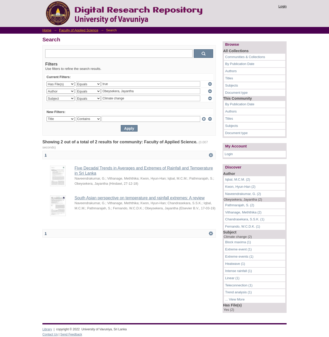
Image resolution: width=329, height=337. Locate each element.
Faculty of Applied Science (78, 30)
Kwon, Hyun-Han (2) (240, 187)
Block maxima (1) (238, 242)
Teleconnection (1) (238, 285)
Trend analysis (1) (238, 292)
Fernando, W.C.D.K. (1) (242, 226)
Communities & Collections (245, 57)
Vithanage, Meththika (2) (243, 212)
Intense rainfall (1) (238, 271)
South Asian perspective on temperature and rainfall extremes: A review (140, 198)
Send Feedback (71, 334)
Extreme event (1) (238, 249)
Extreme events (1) (239, 256)
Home (46, 30)
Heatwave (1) (235, 264)
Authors (231, 71)
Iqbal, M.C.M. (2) (237, 179)
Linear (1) (232, 278)
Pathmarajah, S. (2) (239, 205)
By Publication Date (239, 64)
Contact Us (50, 334)
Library (47, 329)
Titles (229, 78)
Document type (236, 93)
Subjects (231, 85)
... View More (235, 299)
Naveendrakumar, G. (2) (243, 194)
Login (282, 6)
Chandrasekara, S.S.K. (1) (244, 219)
